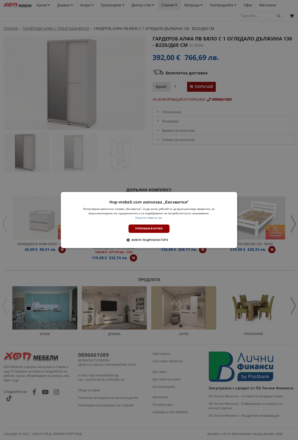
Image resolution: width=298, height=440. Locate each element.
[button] (149, 240)
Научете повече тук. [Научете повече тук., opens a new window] (149, 218)
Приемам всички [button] (149, 228)
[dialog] (149, 220)
